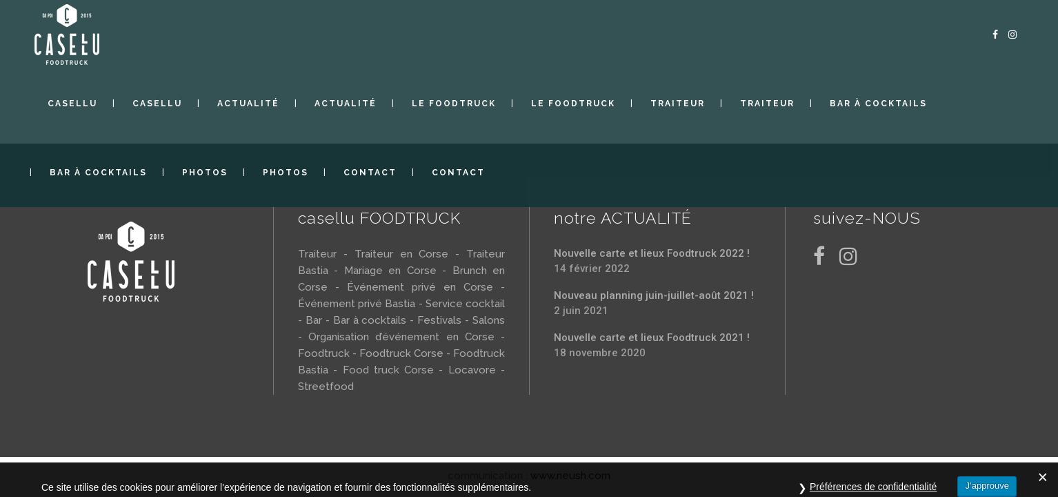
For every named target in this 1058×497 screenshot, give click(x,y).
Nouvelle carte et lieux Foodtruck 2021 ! (652, 337)
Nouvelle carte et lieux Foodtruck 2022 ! (652, 253)
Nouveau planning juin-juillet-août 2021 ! (654, 295)
